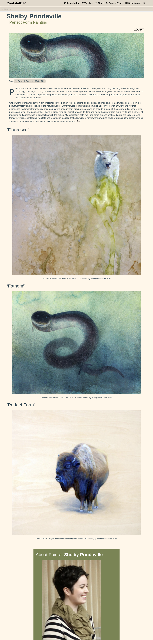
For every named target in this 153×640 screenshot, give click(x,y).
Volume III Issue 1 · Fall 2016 (29, 81)
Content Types (115, 3)
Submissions (134, 3)
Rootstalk (16, 3)
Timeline (88, 3)
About (100, 3)
